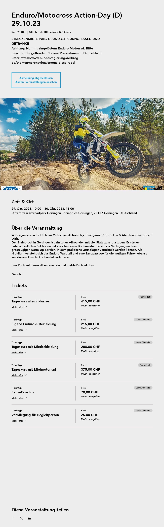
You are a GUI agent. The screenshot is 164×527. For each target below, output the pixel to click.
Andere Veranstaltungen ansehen (36, 82)
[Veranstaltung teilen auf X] (21, 518)
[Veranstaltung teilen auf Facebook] (13, 518)
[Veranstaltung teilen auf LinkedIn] (29, 518)
